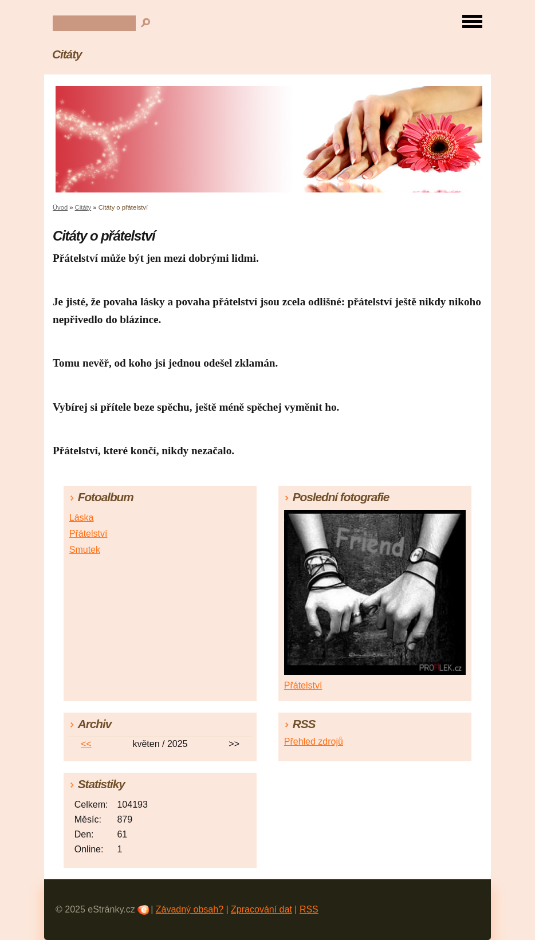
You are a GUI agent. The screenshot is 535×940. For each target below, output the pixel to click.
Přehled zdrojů (313, 741)
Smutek (84, 549)
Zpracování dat (261, 909)
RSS (309, 909)
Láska (81, 517)
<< (86, 744)
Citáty (67, 54)
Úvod (60, 207)
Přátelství (88, 533)
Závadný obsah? (189, 909)
